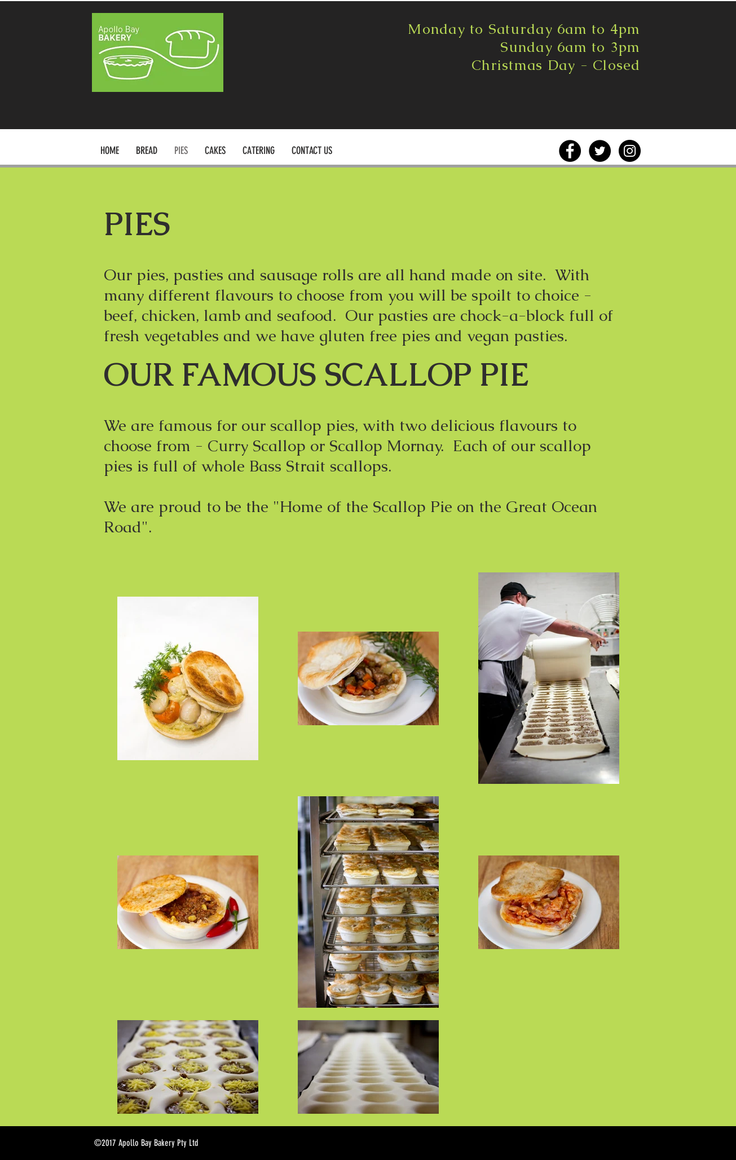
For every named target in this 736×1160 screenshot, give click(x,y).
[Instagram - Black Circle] (630, 151)
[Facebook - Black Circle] (570, 151)
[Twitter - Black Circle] (600, 151)
